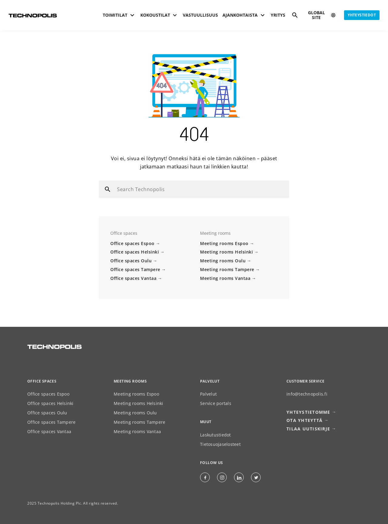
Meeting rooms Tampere (227, 269)
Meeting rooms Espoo (224, 243)
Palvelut (208, 394)
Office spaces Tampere (135, 269)
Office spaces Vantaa (133, 278)
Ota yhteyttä (304, 421)
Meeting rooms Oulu (223, 261)
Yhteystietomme (308, 413)
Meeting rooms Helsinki (226, 252)
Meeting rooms (130, 381)
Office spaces (41, 381)
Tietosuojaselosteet (220, 445)
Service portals (215, 404)
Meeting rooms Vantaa (225, 278)
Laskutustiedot (215, 435)
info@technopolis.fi (306, 394)
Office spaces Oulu (131, 261)
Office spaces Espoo (132, 243)
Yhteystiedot (362, 15)
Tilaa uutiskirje (308, 429)
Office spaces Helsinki (134, 252)
